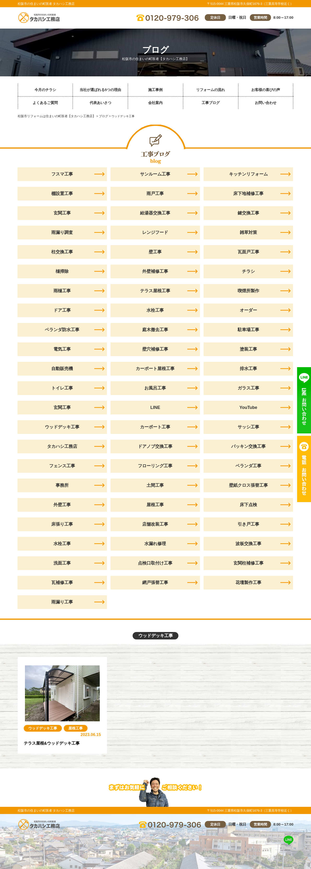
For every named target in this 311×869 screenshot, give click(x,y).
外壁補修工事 (155, 271)
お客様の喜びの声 (265, 90)
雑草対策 (248, 232)
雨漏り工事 (62, 602)
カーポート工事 (155, 427)
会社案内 (155, 103)
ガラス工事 (248, 388)
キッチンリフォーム (248, 174)
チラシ (248, 271)
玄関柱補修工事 (248, 563)
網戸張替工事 (155, 582)
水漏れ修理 (155, 543)
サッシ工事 (248, 427)
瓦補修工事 (62, 582)
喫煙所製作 (248, 290)
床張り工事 (62, 524)
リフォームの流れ (210, 90)
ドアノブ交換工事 (155, 446)
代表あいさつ (100, 103)
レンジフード (155, 232)
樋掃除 (62, 271)
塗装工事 (248, 349)
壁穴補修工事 (155, 349)
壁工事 (155, 251)
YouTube (248, 407)
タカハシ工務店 (62, 446)
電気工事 (62, 349)
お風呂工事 (155, 388)
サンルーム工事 (155, 174)
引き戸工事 (248, 524)
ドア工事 (62, 310)
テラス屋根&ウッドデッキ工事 (53, 743)
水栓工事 (155, 310)
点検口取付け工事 (155, 563)
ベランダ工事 (248, 465)
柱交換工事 (62, 251)
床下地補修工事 (248, 193)
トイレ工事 (62, 388)
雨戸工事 (155, 193)
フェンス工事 (62, 465)
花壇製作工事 (248, 582)
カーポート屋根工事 (155, 368)
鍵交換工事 (248, 213)
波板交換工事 (248, 543)
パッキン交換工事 (248, 446)
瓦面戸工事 (248, 251)
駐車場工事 (248, 329)
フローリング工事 (155, 465)
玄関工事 (62, 213)
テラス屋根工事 (155, 290)
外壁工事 (62, 504)
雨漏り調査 (62, 232)
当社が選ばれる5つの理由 (100, 90)
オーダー (248, 310)
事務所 (62, 485)
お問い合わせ (265, 103)
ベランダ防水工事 (62, 329)
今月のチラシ (45, 90)
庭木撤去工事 (155, 329)
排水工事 (248, 368)
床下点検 (248, 504)
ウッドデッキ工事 (62, 427)
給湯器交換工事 (155, 213)
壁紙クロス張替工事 (248, 485)
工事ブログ (211, 103)
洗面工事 (62, 563)
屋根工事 (155, 504)
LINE (155, 407)
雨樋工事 (62, 290)
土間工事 (155, 485)
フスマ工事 (62, 174)
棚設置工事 (62, 193)
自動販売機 (62, 368)
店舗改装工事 (155, 524)
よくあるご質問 (45, 103)
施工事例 (155, 90)
